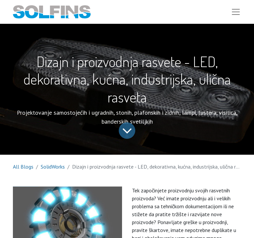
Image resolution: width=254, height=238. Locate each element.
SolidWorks (53, 166)
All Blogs (23, 166)
